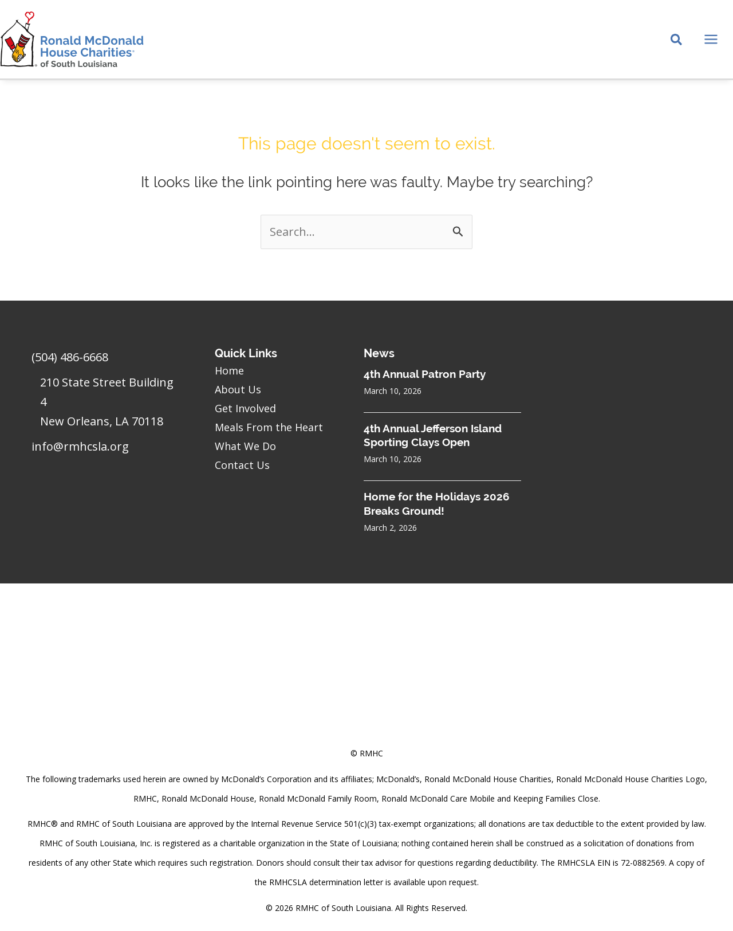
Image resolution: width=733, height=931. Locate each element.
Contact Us (242, 465)
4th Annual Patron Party (425, 374)
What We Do (245, 446)
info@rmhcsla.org (80, 446)
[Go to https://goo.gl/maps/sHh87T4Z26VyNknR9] (107, 405)
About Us (238, 389)
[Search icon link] (677, 40)
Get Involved (245, 408)
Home (229, 370)
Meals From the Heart (269, 427)
